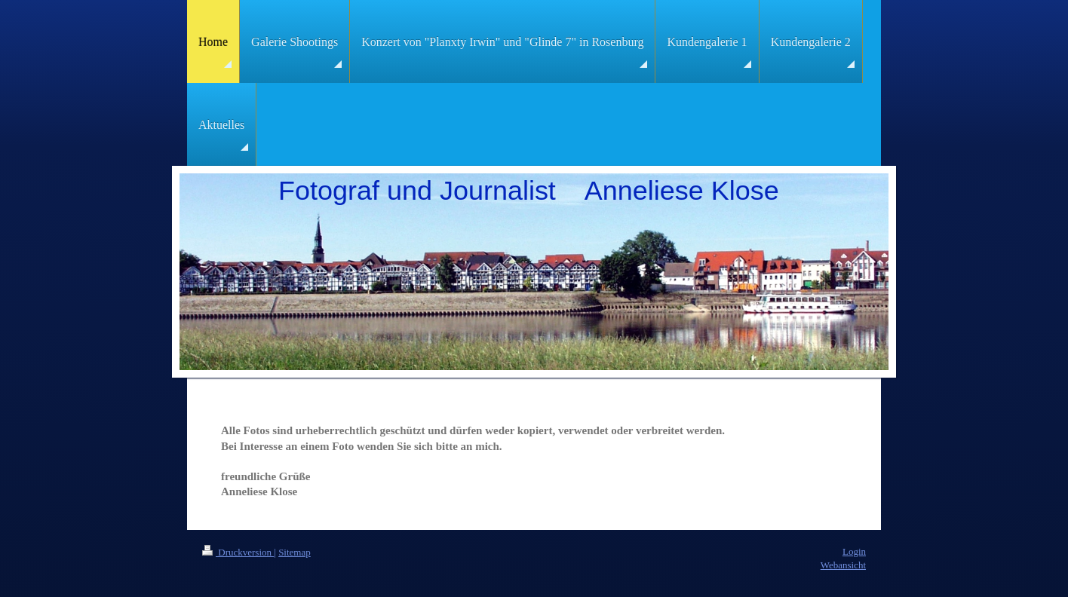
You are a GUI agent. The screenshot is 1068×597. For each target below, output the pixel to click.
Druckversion (238, 552)
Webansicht (843, 565)
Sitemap (294, 552)
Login (854, 551)
